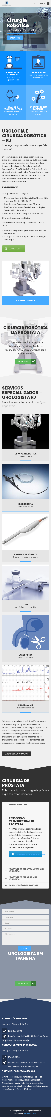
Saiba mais (15, 38)
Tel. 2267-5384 (15, 1031)
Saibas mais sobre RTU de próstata (27, 854)
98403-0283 (14, 1057)
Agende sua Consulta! (16, 754)
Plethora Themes (31, 1113)
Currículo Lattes (13, 249)
